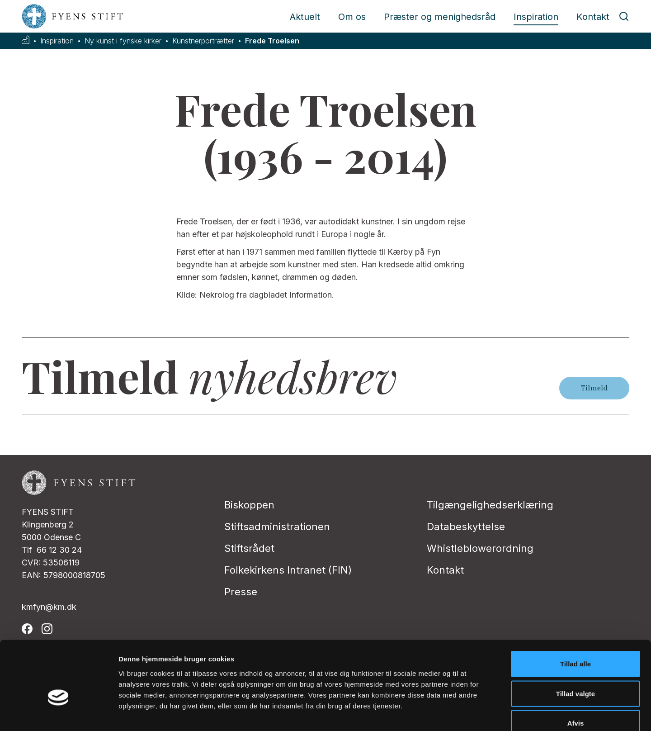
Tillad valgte (575, 642)
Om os (352, 16)
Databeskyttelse (466, 526)
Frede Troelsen (272, 41)
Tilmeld (594, 388)
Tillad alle (575, 612)
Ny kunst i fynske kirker (123, 41)
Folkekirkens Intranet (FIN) (288, 570)
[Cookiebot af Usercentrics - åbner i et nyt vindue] (58, 713)
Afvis (575, 671)
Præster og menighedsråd (439, 16)
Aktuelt (305, 16)
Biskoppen (249, 504)
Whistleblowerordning (480, 548)
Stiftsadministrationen (277, 526)
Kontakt (592, 16)
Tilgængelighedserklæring (490, 504)
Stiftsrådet (249, 548)
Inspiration (536, 16)
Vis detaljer (470, 713)
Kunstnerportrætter (203, 41)
